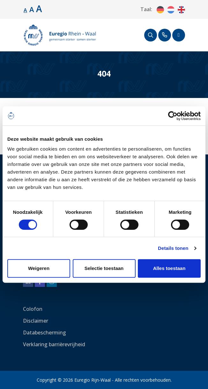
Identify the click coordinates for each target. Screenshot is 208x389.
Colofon (32, 308)
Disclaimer (35, 320)
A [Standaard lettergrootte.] (25, 10)
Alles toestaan (169, 268)
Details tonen (173, 248)
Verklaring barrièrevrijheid (54, 344)
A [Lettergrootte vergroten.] (31, 9)
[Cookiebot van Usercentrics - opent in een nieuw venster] (173, 116)
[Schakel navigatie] (178, 35)
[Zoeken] (150, 35)
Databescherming (44, 332)
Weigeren (38, 268)
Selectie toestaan (104, 268)
